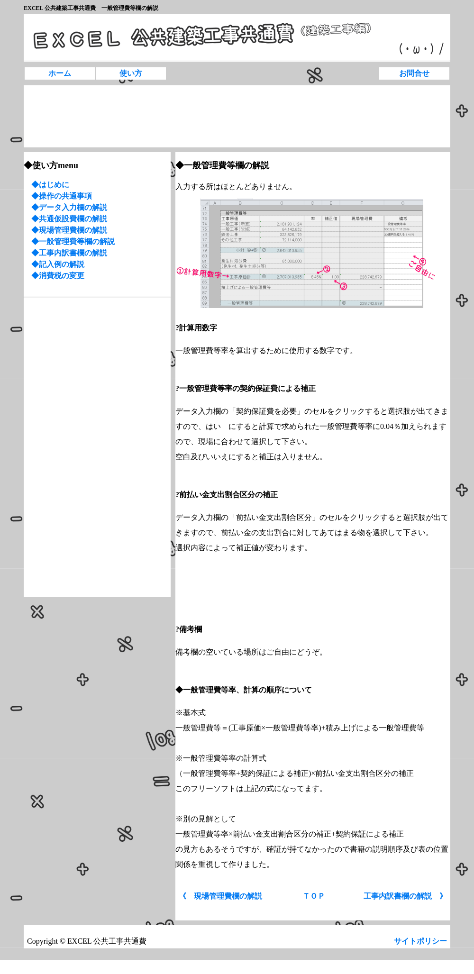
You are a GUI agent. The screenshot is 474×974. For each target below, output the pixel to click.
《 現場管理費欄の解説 (220, 896)
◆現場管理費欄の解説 (69, 230)
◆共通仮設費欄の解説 (69, 219)
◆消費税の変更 (54, 276)
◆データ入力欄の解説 (69, 207)
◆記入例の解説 (57, 264)
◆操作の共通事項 (61, 196)
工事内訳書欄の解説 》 (405, 896)
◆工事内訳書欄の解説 (69, 253)
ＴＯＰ (313, 896)
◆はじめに (50, 185)
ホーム (59, 73)
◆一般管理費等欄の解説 (73, 241)
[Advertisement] (53, 116)
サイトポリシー (421, 941)
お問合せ (414, 73)
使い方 (130, 73)
